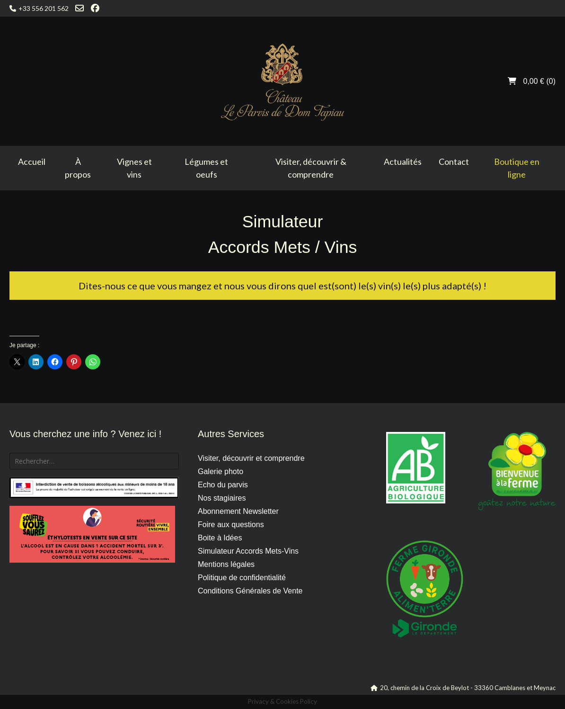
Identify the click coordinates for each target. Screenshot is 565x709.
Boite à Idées (220, 538)
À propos (78, 167)
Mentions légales (226, 564)
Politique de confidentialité (242, 578)
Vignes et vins (134, 167)
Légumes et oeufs (206, 167)
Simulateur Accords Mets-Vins (248, 551)
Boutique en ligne (516, 167)
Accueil (31, 161)
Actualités (403, 161)
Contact (454, 161)
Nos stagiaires (222, 498)
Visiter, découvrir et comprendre (251, 458)
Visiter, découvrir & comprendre (310, 167)
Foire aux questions (231, 525)
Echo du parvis (223, 485)
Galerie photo (220, 471)
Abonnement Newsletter (238, 511)
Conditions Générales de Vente (250, 591)
